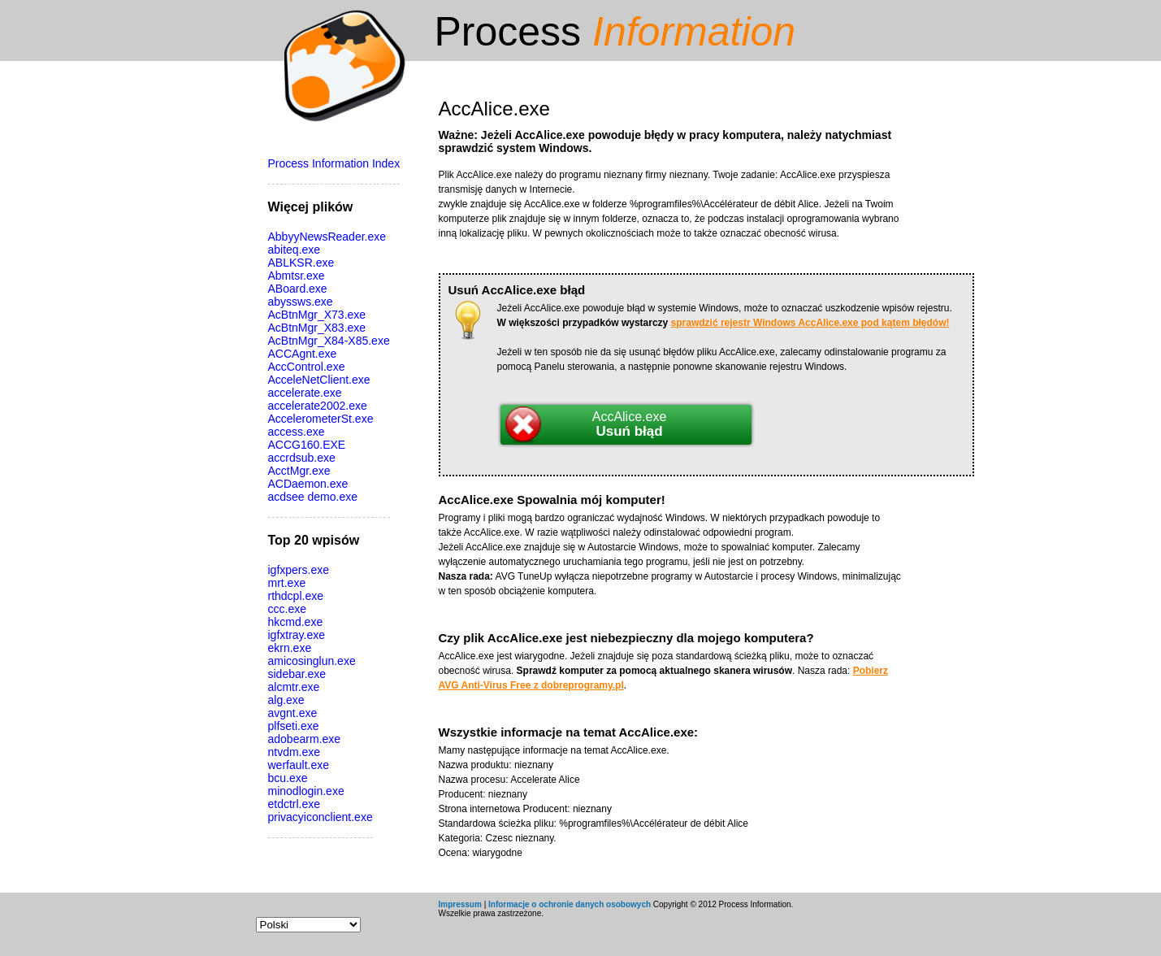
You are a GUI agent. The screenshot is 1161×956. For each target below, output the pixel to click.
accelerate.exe (305, 392)
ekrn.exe (290, 647)
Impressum (460, 904)
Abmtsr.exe (296, 275)
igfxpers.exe (298, 569)
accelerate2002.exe (317, 405)
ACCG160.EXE (307, 444)
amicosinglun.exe (312, 660)
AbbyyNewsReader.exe (327, 236)
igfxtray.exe (297, 634)
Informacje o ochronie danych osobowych (569, 904)
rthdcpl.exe (295, 595)
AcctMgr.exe (299, 470)
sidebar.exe (297, 673)
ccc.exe (287, 608)
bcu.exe (288, 777)
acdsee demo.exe (313, 496)
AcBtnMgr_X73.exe (317, 314)
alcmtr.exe (294, 686)
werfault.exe (298, 764)
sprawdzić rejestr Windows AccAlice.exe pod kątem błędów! (810, 322)
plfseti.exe (293, 725)
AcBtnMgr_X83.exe (317, 327)
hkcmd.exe (295, 621)
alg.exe (286, 699)
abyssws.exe (300, 301)
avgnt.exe (293, 712)
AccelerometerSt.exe (321, 418)
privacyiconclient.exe (320, 816)
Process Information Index (334, 163)
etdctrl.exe (294, 803)
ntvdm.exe (294, 751)
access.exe (296, 431)
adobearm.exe (304, 738)
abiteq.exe (294, 249)
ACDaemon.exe (308, 483)
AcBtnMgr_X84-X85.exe (329, 340)
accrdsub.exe (302, 457)
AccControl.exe (306, 366)
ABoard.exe (297, 288)
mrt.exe (287, 582)
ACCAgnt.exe (302, 353)
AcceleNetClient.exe (319, 379)
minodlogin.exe (306, 790)
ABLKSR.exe (301, 262)
